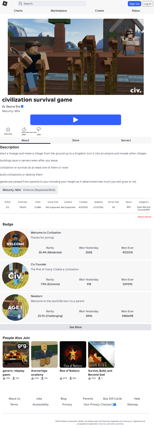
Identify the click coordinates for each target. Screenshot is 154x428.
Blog (63, 398)
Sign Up (134, 3)
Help (137, 398)
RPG (129, 207)
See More (76, 327)
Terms (14, 404)
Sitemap (132, 404)
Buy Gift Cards (112, 398)
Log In (147, 3)
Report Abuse (144, 216)
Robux (136, 10)
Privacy (67, 404)
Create (99, 10)
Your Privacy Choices (100, 404)
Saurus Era (13, 106)
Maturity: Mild (11, 111)
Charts (18, 10)
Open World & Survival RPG (143, 208)
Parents (88, 398)
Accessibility (41, 404)
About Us (14, 398)
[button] (22, 106)
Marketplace (59, 10)
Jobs (39, 398)
